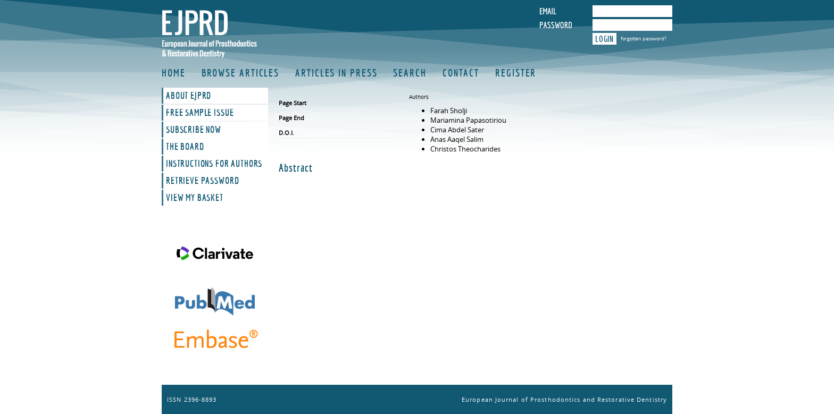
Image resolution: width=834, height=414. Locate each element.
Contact (461, 73)
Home (174, 73)
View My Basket (194, 197)
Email (547, 11)
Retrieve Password (202, 180)
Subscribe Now (193, 129)
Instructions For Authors (214, 163)
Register (515, 73)
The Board (185, 146)
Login (604, 39)
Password (555, 25)
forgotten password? (643, 38)
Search (409, 73)
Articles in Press (336, 73)
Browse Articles (241, 73)
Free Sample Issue (199, 112)
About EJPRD (188, 95)
